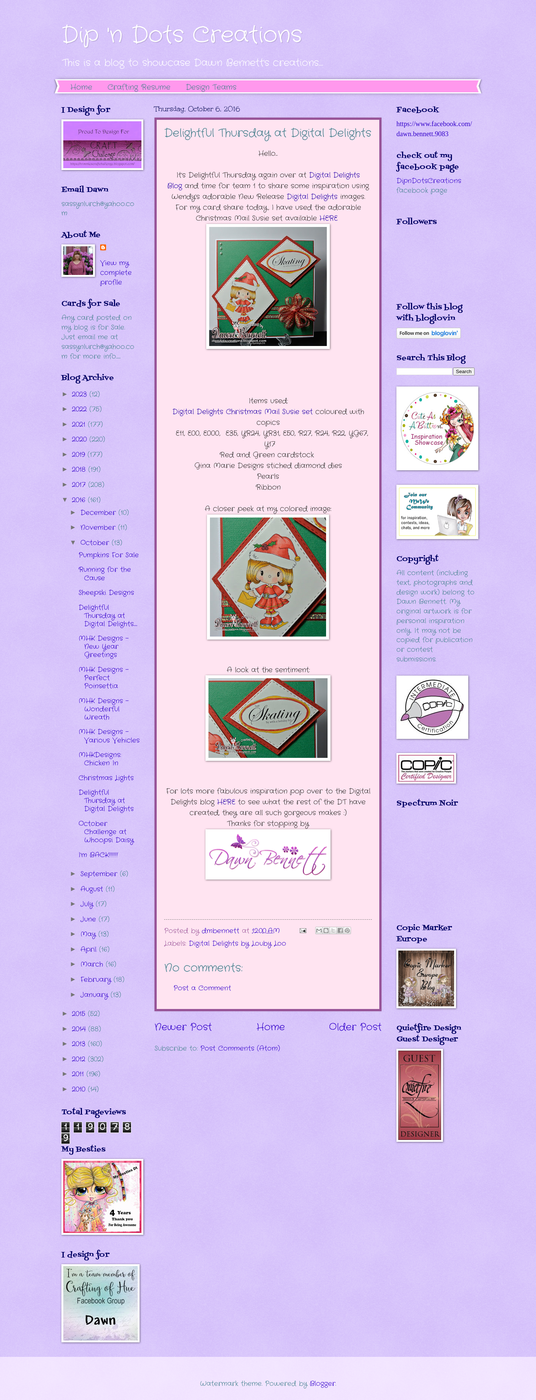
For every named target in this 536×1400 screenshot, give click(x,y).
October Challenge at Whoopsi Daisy (106, 832)
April (89, 949)
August (93, 889)
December (99, 513)
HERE (329, 218)
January (95, 995)
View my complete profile (116, 272)
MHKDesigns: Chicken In (100, 759)
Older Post (355, 1027)
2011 (79, 1074)
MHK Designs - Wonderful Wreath (104, 709)
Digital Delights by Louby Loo (237, 943)
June (89, 919)
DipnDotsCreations (428, 181)
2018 (80, 469)
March (93, 964)
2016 (80, 500)
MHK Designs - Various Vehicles (109, 736)
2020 (80, 439)
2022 (80, 409)
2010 (80, 1089)
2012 (80, 1059)
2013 (80, 1044)
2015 (80, 1014)
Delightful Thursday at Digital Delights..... (108, 616)
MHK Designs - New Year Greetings (104, 647)
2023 (80, 394)
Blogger (322, 1383)
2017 (80, 485)
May (89, 934)
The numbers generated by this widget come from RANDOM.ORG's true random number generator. (426, 871)
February (97, 979)
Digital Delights (313, 197)
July (88, 904)
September (100, 874)
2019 (79, 454)
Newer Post (183, 1027)
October (96, 543)
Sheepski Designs (106, 593)
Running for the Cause (105, 574)
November (99, 527)
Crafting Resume (139, 87)
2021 (80, 424)
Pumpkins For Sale (109, 555)
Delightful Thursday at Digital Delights (106, 801)
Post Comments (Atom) (240, 1048)
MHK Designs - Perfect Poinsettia (104, 678)
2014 (80, 1029)
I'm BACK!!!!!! (98, 855)
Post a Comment (202, 988)
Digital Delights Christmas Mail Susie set (243, 412)
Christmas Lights (106, 778)
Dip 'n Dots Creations (181, 35)
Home (81, 87)
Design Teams (211, 87)
